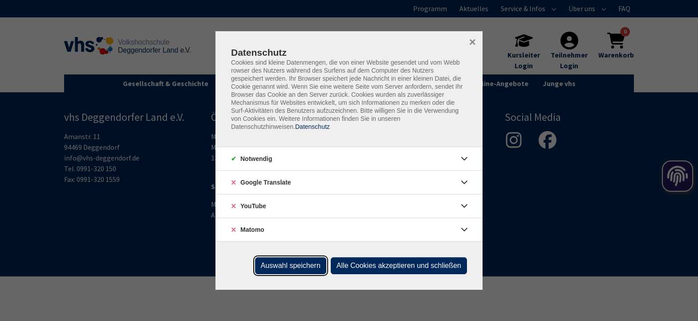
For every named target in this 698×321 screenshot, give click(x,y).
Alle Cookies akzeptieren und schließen (399, 265)
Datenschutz (312, 126)
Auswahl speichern (291, 265)
